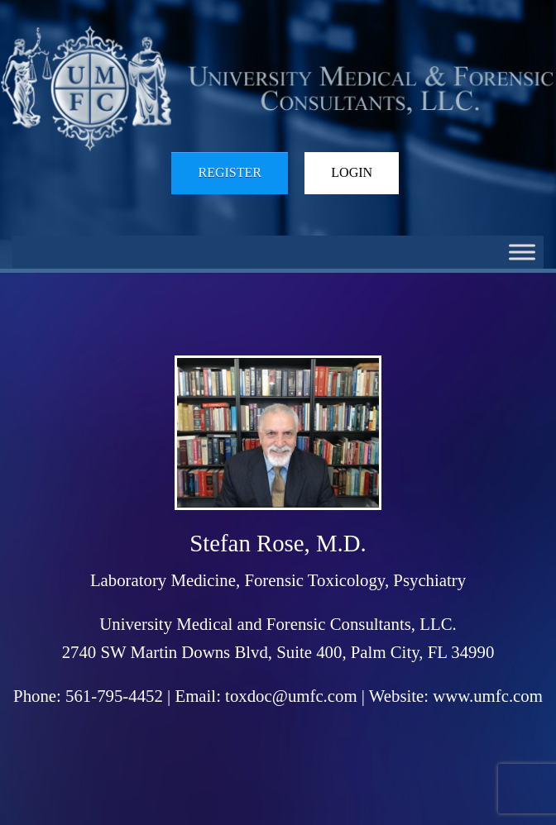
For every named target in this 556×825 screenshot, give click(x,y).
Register (229, 172)
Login (351, 172)
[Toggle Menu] (522, 252)
